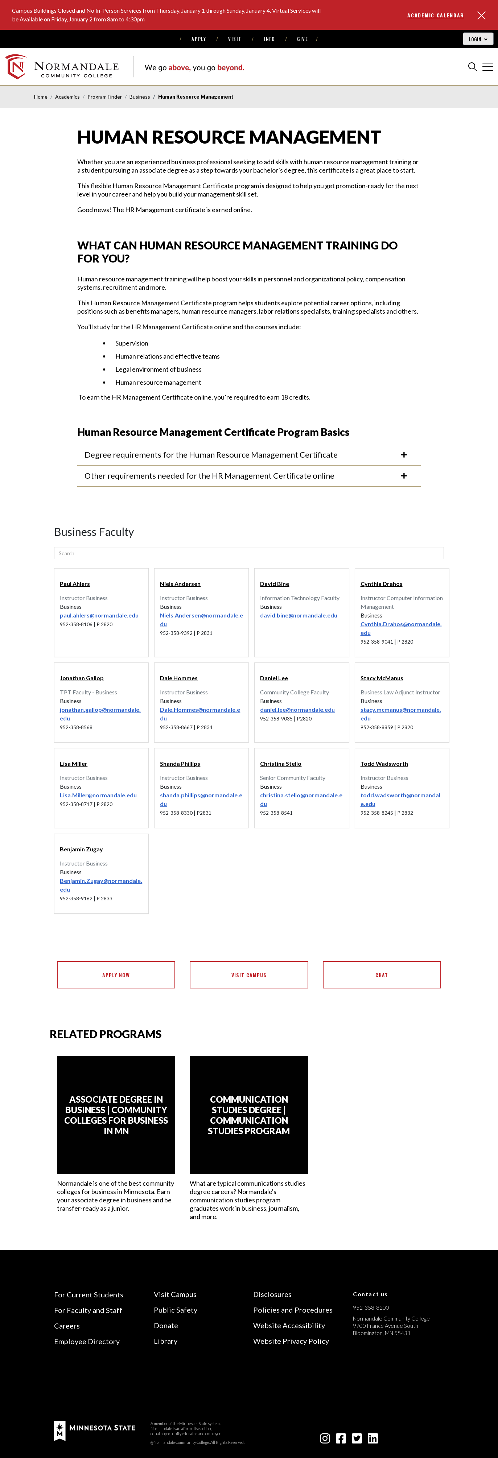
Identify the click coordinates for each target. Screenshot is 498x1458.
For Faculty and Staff (88, 1310)
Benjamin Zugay (81, 849)
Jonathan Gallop (82, 677)
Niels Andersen (180, 583)
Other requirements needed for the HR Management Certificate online (246, 475)
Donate (166, 1325)
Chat (381, 975)
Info (269, 38)
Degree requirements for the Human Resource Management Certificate (246, 454)
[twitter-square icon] (357, 1440)
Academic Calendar (435, 15)
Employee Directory (87, 1341)
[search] (472, 66)
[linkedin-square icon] (373, 1440)
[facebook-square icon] (341, 1440)
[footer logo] (94, 1430)
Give (302, 38)
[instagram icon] (325, 1440)
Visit (235, 38)
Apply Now (116, 975)
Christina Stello (280, 763)
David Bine (274, 583)
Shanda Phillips (180, 763)
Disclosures (272, 1294)
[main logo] (124, 66)
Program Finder (104, 97)
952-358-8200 (371, 1307)
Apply (199, 38)
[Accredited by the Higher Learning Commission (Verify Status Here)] (380, 1384)
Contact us (370, 1293)
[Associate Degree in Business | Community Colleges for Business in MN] (116, 1115)
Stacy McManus (382, 677)
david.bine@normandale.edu (298, 615)
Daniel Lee (274, 677)
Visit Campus (249, 975)
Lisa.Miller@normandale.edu (98, 795)
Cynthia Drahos (382, 583)
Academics (67, 97)
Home (41, 97)
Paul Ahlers (75, 583)
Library (165, 1341)
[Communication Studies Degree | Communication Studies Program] (249, 1115)
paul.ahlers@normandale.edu (99, 615)
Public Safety (175, 1309)
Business (139, 97)
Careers (67, 1325)
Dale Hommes (179, 677)
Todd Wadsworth (384, 763)
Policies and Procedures (293, 1309)
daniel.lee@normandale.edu (297, 709)
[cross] (488, 67)
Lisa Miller (73, 763)
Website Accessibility (289, 1325)
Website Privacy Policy (291, 1341)
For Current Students (88, 1294)
